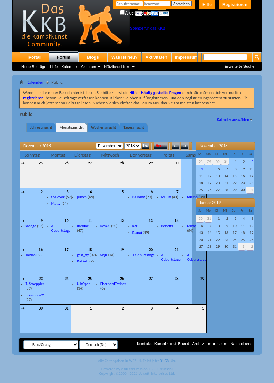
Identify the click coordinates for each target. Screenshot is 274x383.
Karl (135, 226)
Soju (103, 254)
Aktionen (88, 67)
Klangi (137, 232)
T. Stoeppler (35, 283)
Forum (63, 57)
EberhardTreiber (113, 283)
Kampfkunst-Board (171, 343)
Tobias (31, 254)
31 (66, 308)
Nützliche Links (117, 67)
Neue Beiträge (33, 67)
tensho (192, 197)
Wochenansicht (103, 127)
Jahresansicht (41, 127)
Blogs (93, 57)
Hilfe (207, 4)
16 (41, 249)
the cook (58, 197)
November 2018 (213, 145)
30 (176, 163)
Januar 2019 (210, 202)
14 (176, 221)
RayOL (105, 226)
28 (122, 163)
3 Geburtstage (61, 228)
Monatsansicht (71, 127)
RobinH (82, 261)
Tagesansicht (133, 127)
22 (202, 249)
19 (122, 249)
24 (66, 278)
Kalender (69, 67)
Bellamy (138, 197)
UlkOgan (83, 283)
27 (90, 163)
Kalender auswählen (233, 119)
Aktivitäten (156, 57)
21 (176, 249)
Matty (56, 203)
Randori (83, 226)
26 (66, 163)
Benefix (167, 226)
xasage (31, 226)
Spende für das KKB (147, 28)
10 (66, 221)
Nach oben (240, 343)
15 (202, 221)
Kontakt (144, 343)
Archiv (198, 343)
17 (66, 249)
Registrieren (234, 4)
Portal (34, 57)
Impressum (186, 57)
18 (90, 249)
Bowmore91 (35, 295)
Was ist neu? (124, 57)
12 (122, 221)
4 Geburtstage (143, 254)
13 (151, 221)
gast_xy (83, 254)
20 (151, 249)
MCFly (166, 197)
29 (151, 163)
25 (41, 163)
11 (90, 221)
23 (41, 278)
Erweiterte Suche (239, 66)
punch (82, 197)
